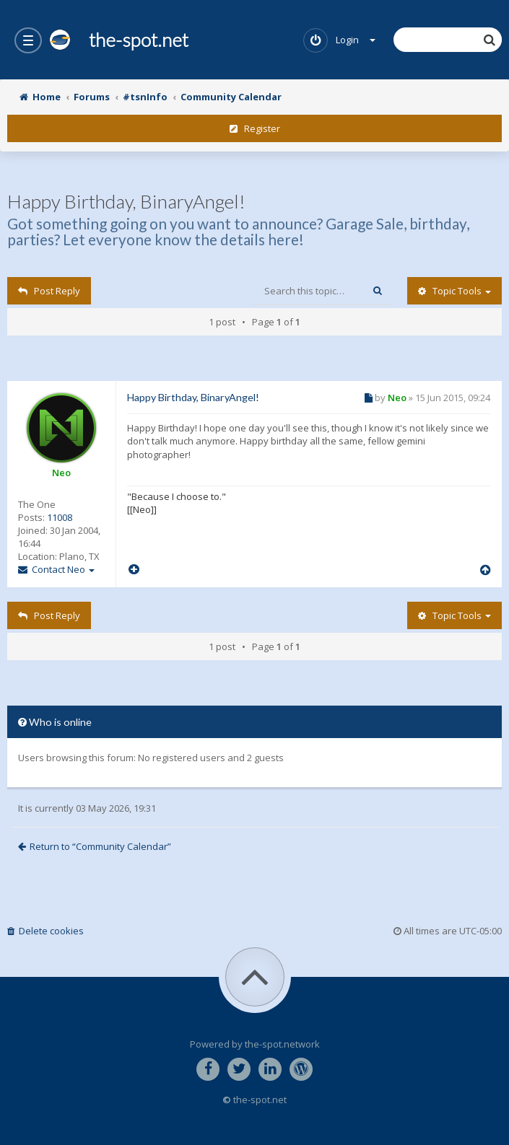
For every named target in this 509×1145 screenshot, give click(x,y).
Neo (61, 472)
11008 (59, 517)
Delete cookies (45, 930)
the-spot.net (118, 39)
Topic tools (454, 290)
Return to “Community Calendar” (94, 846)
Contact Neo (56, 569)
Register (255, 128)
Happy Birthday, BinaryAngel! (126, 201)
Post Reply (49, 290)
